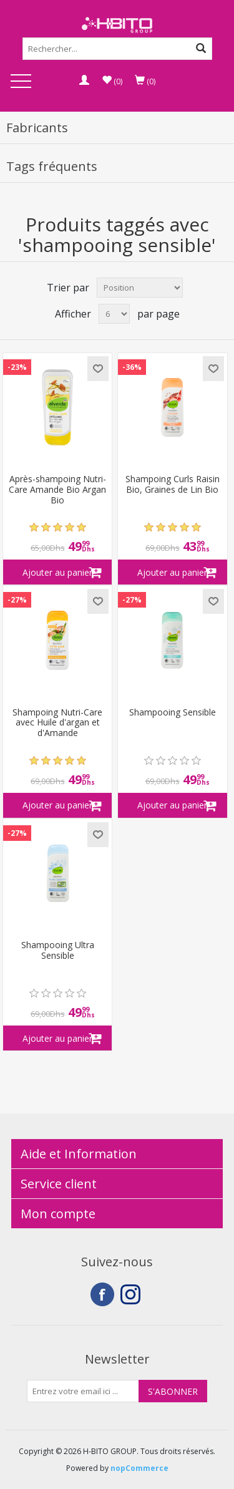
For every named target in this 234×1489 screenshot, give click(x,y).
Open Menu (21, 82)
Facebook (102, 1294)
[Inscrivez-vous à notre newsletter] (83, 1391)
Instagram (132, 1294)
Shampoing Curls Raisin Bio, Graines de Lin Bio (172, 484)
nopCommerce (139, 1468)
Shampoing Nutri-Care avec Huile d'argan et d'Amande (57, 723)
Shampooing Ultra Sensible (57, 950)
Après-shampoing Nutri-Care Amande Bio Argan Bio (57, 489)
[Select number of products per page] (114, 314)
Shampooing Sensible (172, 712)
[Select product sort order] (140, 288)
